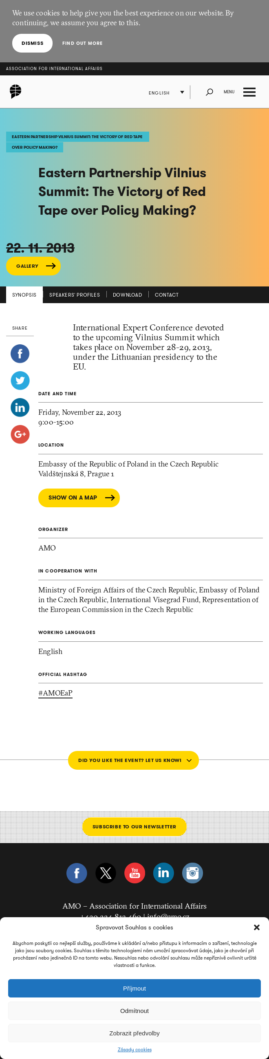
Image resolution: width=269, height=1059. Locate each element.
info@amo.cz (168, 916)
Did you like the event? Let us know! (130, 760)
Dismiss (32, 43)
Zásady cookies (135, 1049)
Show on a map (73, 498)
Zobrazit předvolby (134, 1033)
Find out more (82, 43)
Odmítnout (134, 1010)
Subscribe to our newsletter (134, 826)
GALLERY (27, 265)
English (159, 93)
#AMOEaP (55, 693)
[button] (257, 927)
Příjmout (134, 988)
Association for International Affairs (54, 69)
